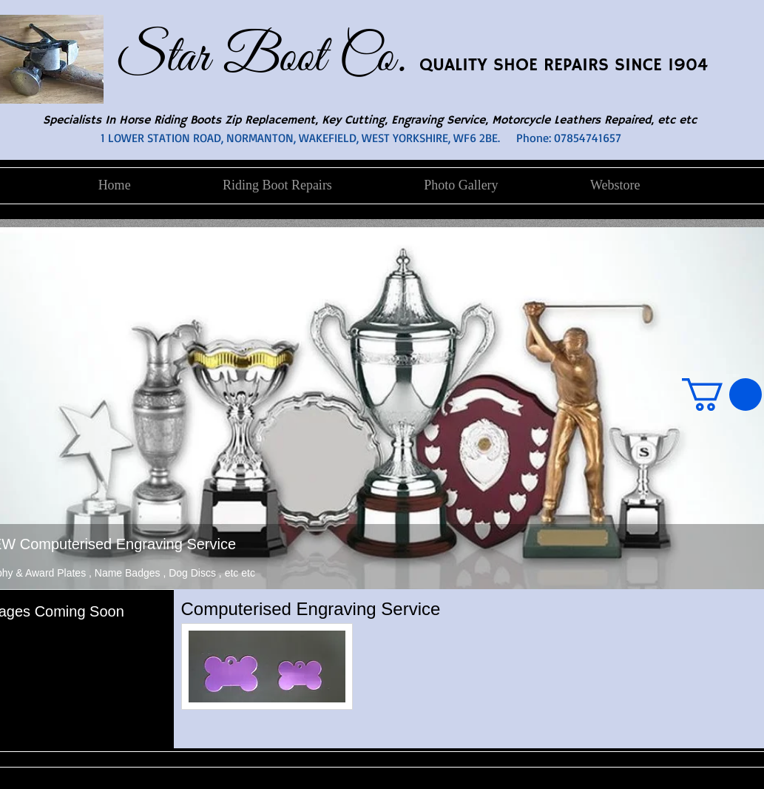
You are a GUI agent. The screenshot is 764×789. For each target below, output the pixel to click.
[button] (722, 394)
